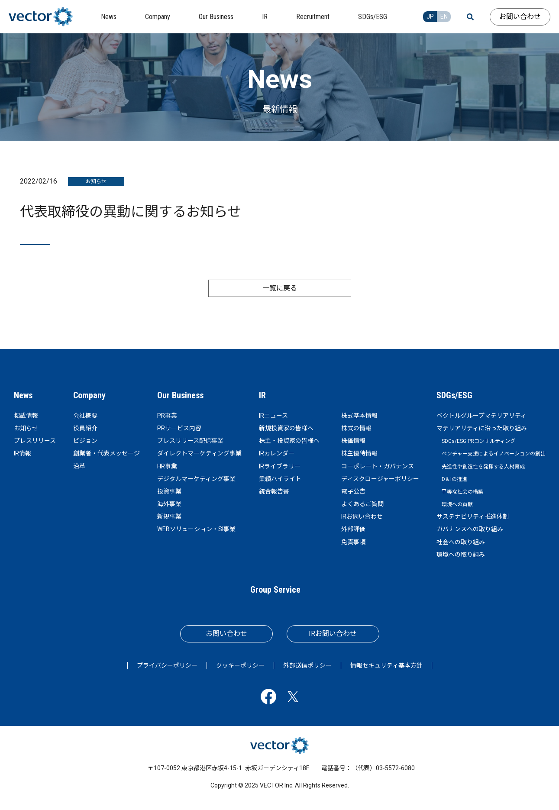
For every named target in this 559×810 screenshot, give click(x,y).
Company (89, 395)
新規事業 (169, 516)
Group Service (275, 589)
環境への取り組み (460, 554)
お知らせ (26, 428)
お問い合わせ (520, 17)
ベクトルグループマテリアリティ (481, 415)
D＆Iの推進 (454, 479)
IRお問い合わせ (362, 516)
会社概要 (85, 415)
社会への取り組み (460, 542)
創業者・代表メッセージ (106, 453)
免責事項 (353, 542)
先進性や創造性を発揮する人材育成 (483, 467)
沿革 (79, 466)
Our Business (180, 395)
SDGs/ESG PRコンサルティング (478, 441)
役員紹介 (85, 428)
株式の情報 (356, 428)
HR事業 (167, 466)
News (23, 395)
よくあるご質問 (362, 503)
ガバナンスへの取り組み (469, 529)
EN (444, 16)
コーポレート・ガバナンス (377, 466)
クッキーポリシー (240, 665)
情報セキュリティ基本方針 (386, 665)
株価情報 (353, 440)
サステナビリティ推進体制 (472, 516)
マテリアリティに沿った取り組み (481, 428)
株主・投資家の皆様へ (289, 440)
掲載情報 (26, 415)
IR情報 (22, 453)
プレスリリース (35, 440)
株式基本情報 (359, 415)
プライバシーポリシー (167, 665)
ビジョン (85, 440)
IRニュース (273, 415)
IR (262, 395)
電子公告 (353, 491)
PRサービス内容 (179, 428)
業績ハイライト (280, 478)
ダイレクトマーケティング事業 (199, 453)
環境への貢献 (457, 504)
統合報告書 (274, 491)
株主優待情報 (359, 453)
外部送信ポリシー (307, 665)
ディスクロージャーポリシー (380, 478)
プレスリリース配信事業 (190, 440)
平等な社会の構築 (462, 492)
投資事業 (169, 491)
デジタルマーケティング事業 (196, 478)
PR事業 (167, 415)
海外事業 (169, 503)
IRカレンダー (276, 453)
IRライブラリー (280, 466)
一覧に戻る (279, 288)
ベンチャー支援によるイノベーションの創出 (494, 454)
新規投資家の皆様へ (286, 428)
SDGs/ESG (454, 395)
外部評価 (353, 529)
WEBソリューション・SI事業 (196, 529)
